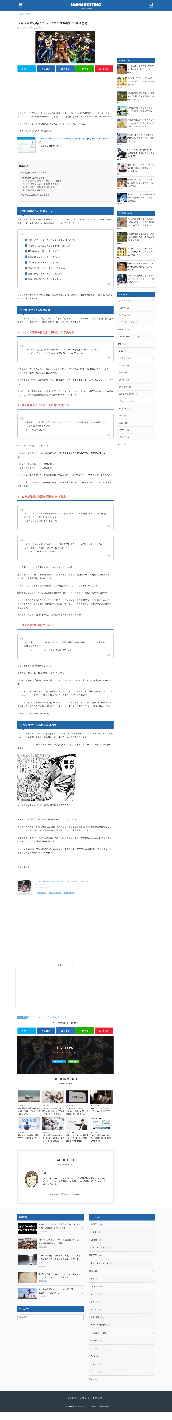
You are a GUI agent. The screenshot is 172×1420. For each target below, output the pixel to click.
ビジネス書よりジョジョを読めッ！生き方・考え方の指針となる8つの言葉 (75, 139)
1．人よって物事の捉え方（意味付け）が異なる (42, 182)
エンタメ (124, 344)
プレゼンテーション (129, 324)
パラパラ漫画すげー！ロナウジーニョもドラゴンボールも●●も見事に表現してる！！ (141, 121)
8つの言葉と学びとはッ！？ (34, 173)
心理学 (124, 297)
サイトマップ (84, 1406)
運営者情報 (70, 1406)
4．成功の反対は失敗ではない (35, 191)
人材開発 (23, 1018)
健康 (122, 331)
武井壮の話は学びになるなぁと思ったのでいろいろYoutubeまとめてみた (140, 178)
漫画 (123, 357)
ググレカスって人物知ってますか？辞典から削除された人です (139, 67)
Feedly (73, 1063)
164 (44, 1181)
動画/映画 (125, 370)
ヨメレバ (44, 885)
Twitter (60, 1063)
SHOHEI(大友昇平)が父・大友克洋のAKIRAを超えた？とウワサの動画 (140, 149)
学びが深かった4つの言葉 (32, 179)
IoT (122, 397)
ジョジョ (33, 1018)
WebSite (55, 1203)
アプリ (124, 410)
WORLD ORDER (127, 377)
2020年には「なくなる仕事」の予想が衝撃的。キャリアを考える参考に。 (141, 192)
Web (123, 403)
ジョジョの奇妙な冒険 (48, 1018)
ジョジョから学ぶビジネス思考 (35, 196)
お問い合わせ (99, 1406)
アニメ (124, 364)
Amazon (41, 894)
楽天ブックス (54, 894)
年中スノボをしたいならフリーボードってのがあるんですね (140, 107)
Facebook (77, 1203)
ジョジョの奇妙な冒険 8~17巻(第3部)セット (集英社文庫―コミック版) (61, 882)
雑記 (122, 423)
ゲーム (124, 350)
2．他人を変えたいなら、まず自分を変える (40, 185)
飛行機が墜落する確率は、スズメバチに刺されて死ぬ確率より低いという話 (140, 95)
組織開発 (123, 317)
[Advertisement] (65, 92)
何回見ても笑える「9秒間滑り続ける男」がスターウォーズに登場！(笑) (140, 135)
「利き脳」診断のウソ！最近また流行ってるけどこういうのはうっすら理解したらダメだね (140, 215)
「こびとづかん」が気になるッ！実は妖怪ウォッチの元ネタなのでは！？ (140, 81)
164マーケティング (84, 1415)
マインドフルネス (128, 311)
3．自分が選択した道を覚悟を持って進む (39, 188)
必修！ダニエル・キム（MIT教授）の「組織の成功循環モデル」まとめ (140, 163)
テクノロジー (126, 383)
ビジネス (63, 1018)
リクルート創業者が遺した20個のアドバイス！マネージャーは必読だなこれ (140, 270)
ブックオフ (69, 894)
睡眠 (122, 337)
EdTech (124, 304)
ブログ (124, 417)
